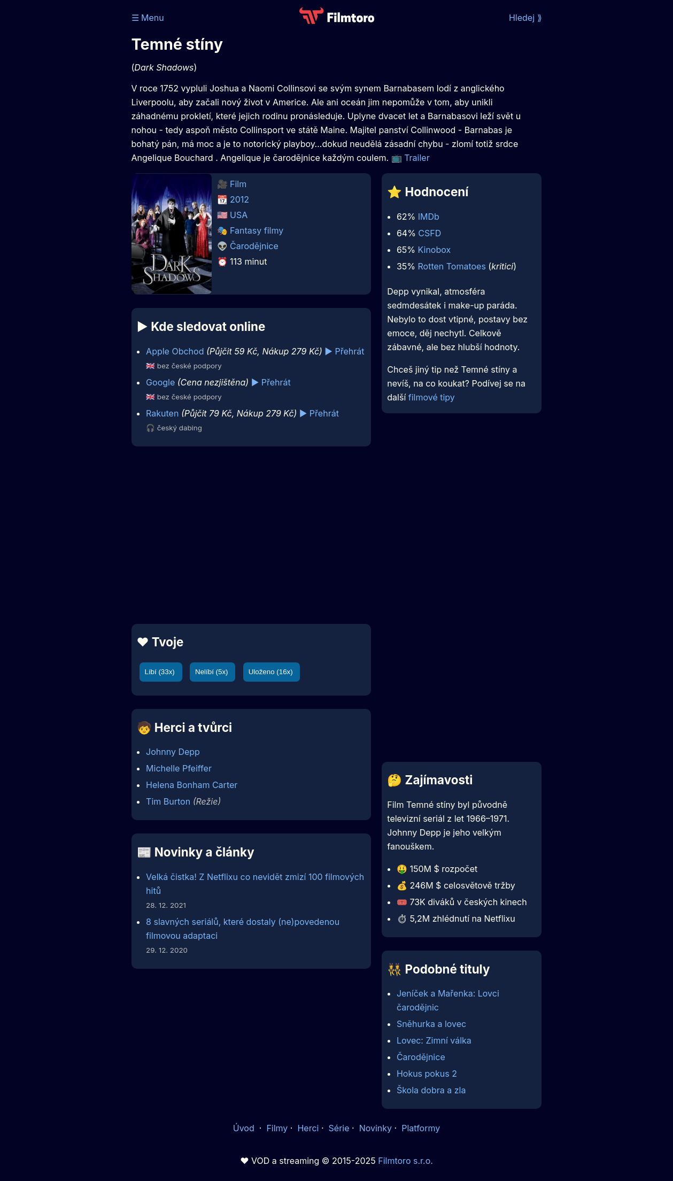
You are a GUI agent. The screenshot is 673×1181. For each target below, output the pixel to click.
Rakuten (162, 413)
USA (238, 215)
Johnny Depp (173, 751)
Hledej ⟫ (525, 17)
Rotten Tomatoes (451, 266)
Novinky (375, 1128)
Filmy (277, 1128)
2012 (239, 199)
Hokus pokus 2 (427, 1073)
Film (238, 184)
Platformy (420, 1128)
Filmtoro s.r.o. (405, 1160)
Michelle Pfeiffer (179, 768)
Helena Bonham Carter (191, 784)
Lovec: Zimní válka (434, 1040)
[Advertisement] (249, 535)
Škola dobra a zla (431, 1090)
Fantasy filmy (256, 230)
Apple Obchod (175, 351)
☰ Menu (147, 17)
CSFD (429, 233)
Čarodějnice (254, 246)
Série (339, 1128)
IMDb (428, 216)
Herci (308, 1128)
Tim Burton (168, 801)
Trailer (417, 157)
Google (160, 382)
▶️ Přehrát (344, 351)
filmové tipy (431, 397)
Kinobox (434, 249)
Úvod (245, 1128)
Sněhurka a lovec (431, 1023)
